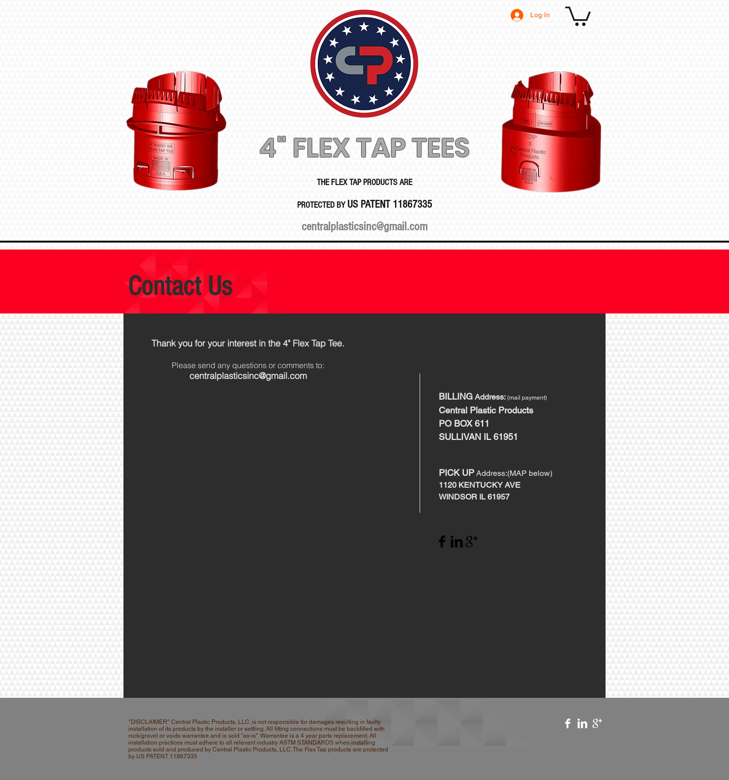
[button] (578, 15)
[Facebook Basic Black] (442, 541)
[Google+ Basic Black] (471, 541)
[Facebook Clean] (568, 723)
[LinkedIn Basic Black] (457, 541)
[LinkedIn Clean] (582, 723)
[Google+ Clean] (597, 723)
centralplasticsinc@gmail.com (364, 226)
